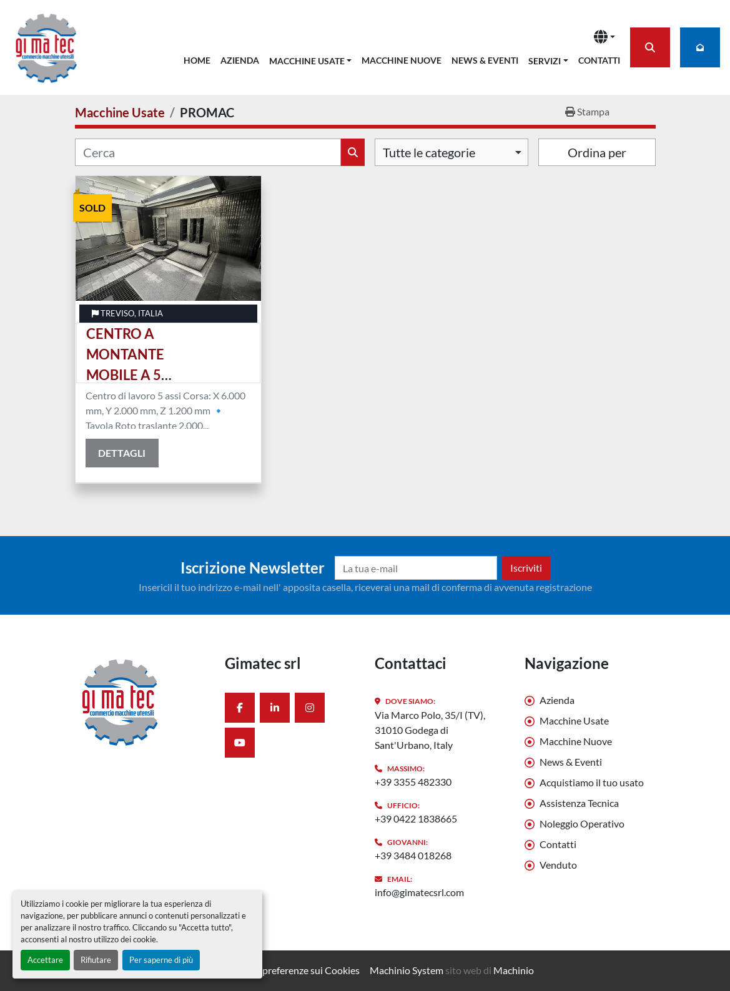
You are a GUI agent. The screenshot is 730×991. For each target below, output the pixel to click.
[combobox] (452, 152)
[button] (310, 58)
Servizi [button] (544, 61)
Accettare (45, 960)
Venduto (558, 865)
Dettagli (122, 453)
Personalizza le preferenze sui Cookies (278, 970)
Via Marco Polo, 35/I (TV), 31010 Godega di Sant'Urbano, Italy (430, 730)
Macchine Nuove (401, 60)
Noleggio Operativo (582, 823)
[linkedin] (275, 708)
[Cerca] (208, 152)
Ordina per (597, 152)
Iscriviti (526, 568)
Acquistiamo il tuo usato (592, 782)
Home (197, 60)
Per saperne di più (161, 960)
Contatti (599, 60)
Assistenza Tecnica (579, 803)
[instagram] (310, 708)
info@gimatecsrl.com (419, 892)
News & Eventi (484, 60)
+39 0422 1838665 (416, 818)
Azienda (239, 60)
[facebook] (240, 708)
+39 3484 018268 (413, 855)
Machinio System (406, 970)
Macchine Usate (307, 61)
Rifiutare (96, 960)
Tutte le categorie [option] (429, 152)
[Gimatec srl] (140, 701)
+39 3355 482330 (413, 782)
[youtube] (240, 743)
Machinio (513, 970)
